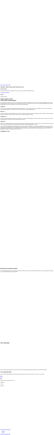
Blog (3, 432)
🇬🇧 (0, 378)
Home (3, 431)
